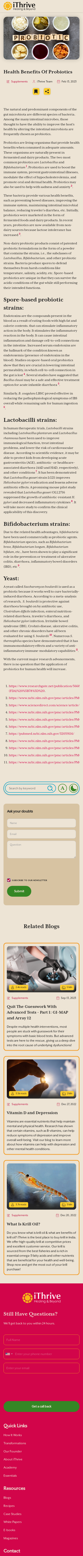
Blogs (7, 1497)
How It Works (13, 1435)
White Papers (13, 1522)
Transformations (15, 1443)
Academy (10, 1467)
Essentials (10, 1475)
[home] (19, 6)
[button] (75, 6)
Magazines (11, 1538)
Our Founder (13, 1451)
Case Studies (12, 1514)
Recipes (9, 1506)
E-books (9, 1530)
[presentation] (40, 869)
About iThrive (13, 1459)
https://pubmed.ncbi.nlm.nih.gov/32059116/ (41, 734)
